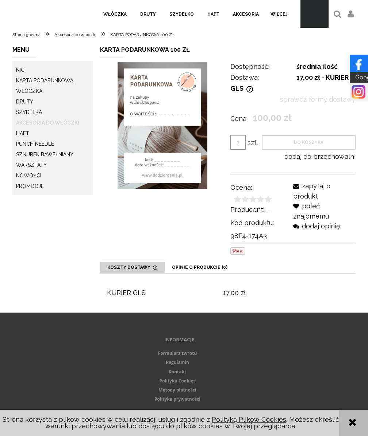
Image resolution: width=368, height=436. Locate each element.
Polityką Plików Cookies (249, 419)
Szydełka (29, 112)
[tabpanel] (228, 293)
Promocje (30, 186)
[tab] (132, 267)
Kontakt (177, 372)
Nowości (28, 175)
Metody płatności (177, 390)
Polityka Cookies (178, 381)
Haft (22, 133)
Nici (21, 70)
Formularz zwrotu (177, 353)
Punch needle (35, 144)
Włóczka (29, 91)
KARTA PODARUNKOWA (44, 80)
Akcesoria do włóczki (47, 123)
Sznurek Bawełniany (44, 154)
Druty (24, 102)
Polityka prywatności (177, 399)
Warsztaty (31, 165)
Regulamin (177, 362)
